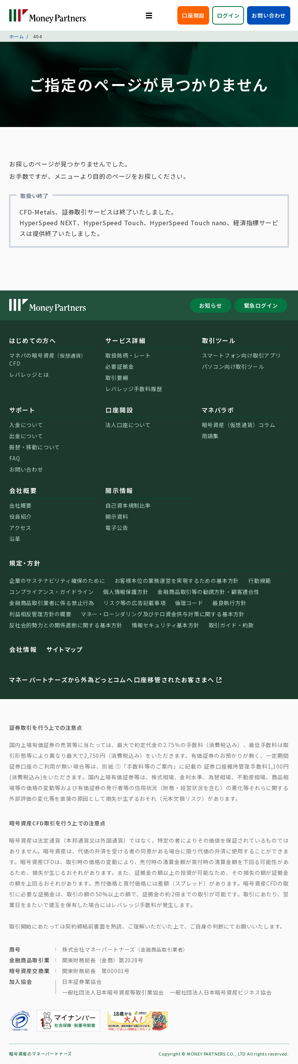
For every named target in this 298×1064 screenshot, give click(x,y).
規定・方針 (25, 562)
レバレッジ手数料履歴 (133, 389)
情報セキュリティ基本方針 (166, 625)
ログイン (228, 15)
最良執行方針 (230, 603)
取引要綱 (116, 377)
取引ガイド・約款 (231, 625)
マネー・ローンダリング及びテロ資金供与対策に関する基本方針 (163, 614)
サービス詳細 (125, 340)
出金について (26, 436)
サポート (22, 409)
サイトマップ (64, 649)
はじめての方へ (33, 340)
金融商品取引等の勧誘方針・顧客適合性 (208, 592)
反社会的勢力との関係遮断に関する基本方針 (66, 625)
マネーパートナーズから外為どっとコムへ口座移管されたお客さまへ (116, 679)
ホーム (16, 36)
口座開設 (193, 15)
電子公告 (116, 527)
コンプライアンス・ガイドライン (51, 592)
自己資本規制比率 (128, 505)
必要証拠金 (119, 366)
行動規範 (259, 580)
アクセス (20, 527)
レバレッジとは (29, 374)
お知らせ (210, 305)
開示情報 (119, 490)
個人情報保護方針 (125, 592)
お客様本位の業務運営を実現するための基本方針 (177, 580)
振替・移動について (34, 447)
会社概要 (23, 490)
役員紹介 (20, 516)
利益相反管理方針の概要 (40, 614)
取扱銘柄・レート (128, 355)
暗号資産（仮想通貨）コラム (238, 425)
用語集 (210, 436)
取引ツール (219, 340)
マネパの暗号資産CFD (47, 359)
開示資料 (116, 516)
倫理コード (189, 603)
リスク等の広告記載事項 (134, 603)
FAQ (14, 458)
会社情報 (23, 649)
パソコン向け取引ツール (233, 366)
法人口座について (128, 425)
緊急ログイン (261, 305)
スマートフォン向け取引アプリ (241, 355)
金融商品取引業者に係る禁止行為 (51, 603)
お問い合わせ (269, 15)
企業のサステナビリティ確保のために (57, 580)
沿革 (15, 539)
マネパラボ (218, 409)
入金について (26, 425)
